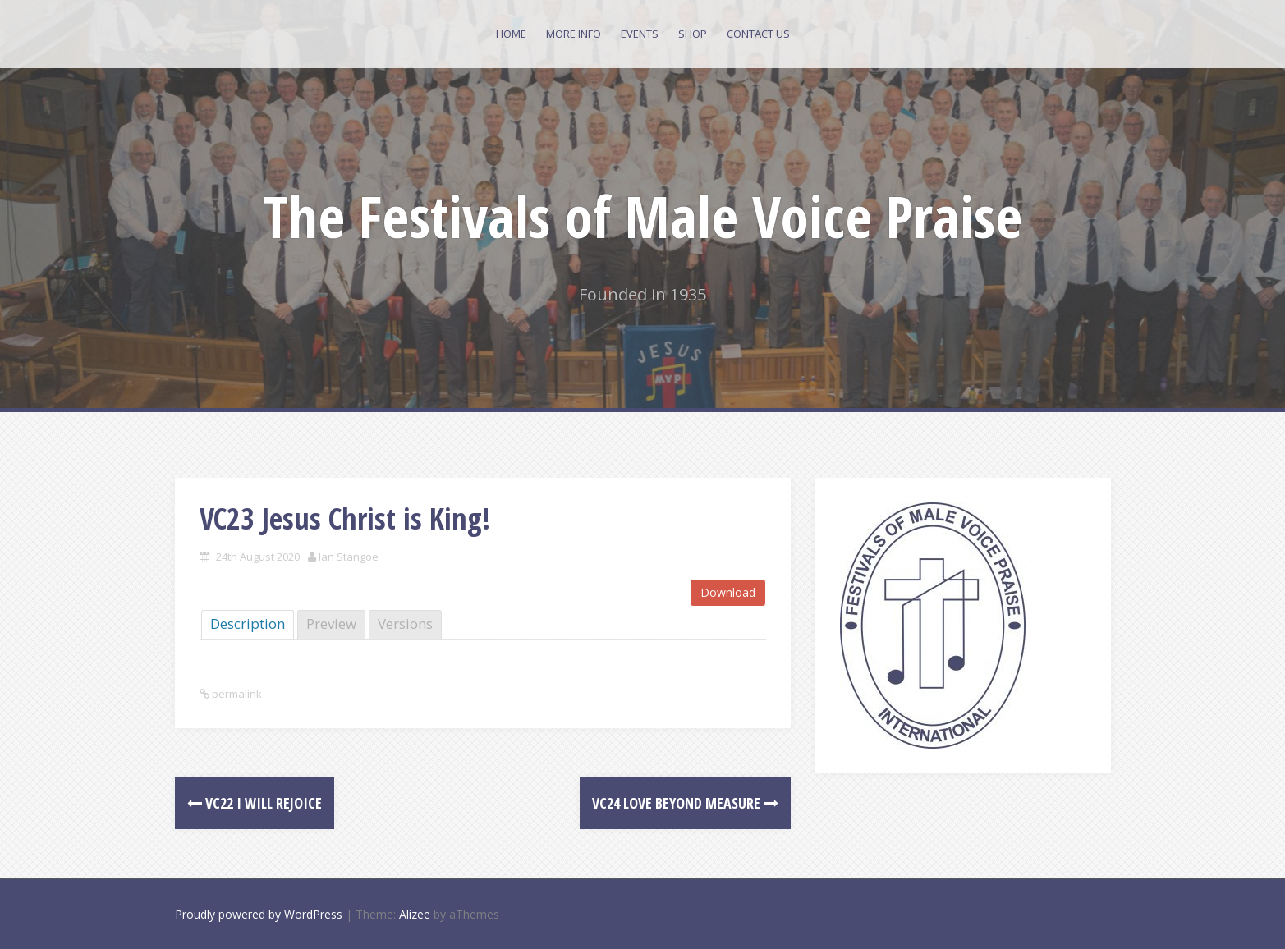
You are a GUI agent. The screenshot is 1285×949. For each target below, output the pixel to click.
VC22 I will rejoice (254, 803)
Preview (331, 623)
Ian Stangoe (349, 556)
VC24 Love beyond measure (685, 803)
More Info (573, 33)
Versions (405, 623)
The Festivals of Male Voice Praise (643, 216)
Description (247, 623)
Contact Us (758, 33)
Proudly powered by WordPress (258, 914)
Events (640, 33)
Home (511, 33)
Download (727, 592)
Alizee (414, 914)
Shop (692, 33)
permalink (235, 693)
